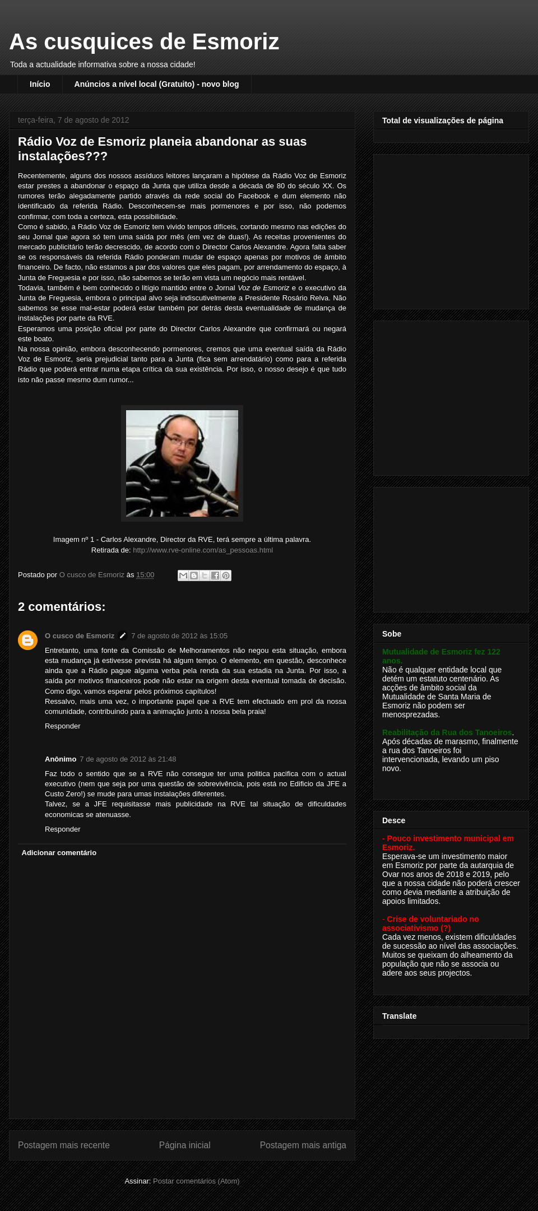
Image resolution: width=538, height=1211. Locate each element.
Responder (63, 726)
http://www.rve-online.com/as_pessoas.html (203, 550)
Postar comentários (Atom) (196, 1181)
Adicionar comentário (59, 852)
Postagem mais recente (64, 1145)
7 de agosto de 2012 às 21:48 (128, 759)
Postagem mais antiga (303, 1145)
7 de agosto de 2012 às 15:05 (179, 636)
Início (40, 84)
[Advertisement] (452, 229)
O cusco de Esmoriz (79, 636)
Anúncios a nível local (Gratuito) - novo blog (157, 84)
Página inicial (185, 1145)
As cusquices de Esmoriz (144, 41)
